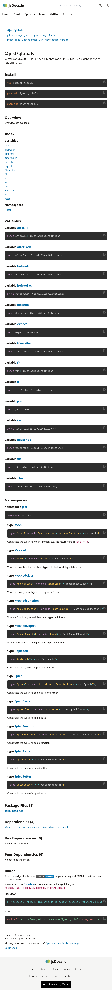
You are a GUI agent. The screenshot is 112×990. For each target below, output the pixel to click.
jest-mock (63, 827)
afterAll (9, 145)
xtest (7, 198)
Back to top (11, 947)
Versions (65, 39)
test (7, 186)
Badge (54, 39)
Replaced (21, 651)
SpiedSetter (23, 776)
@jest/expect (34, 827)
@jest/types (49, 827)
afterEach (10, 149)
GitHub (55, 14)
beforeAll (10, 153)
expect (8, 166)
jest (7, 182)
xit (6, 194)
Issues (55, 976)
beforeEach (11, 157)
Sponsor (30, 14)
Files (17, 39)
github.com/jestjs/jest (19, 35)
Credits (79, 969)
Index (10, 39)
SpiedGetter (23, 751)
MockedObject (25, 626)
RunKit (52, 35)
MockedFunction (27, 601)
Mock (18, 525)
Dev (41, 39)
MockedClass (24, 575)
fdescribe (10, 170)
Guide (17, 14)
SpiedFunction (25, 726)
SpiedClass (22, 701)
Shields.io (29, 884)
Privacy (33, 976)
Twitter (67, 14)
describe (9, 162)
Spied (18, 676)
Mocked (20, 550)
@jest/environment (15, 827)
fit (6, 174)
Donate (56, 969)
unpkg (43, 35)
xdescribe (10, 190)
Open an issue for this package (62, 943)
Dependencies (29, 39)
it (5, 178)
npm (35, 35)
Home (6, 14)
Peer (46, 39)
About (43, 14)
